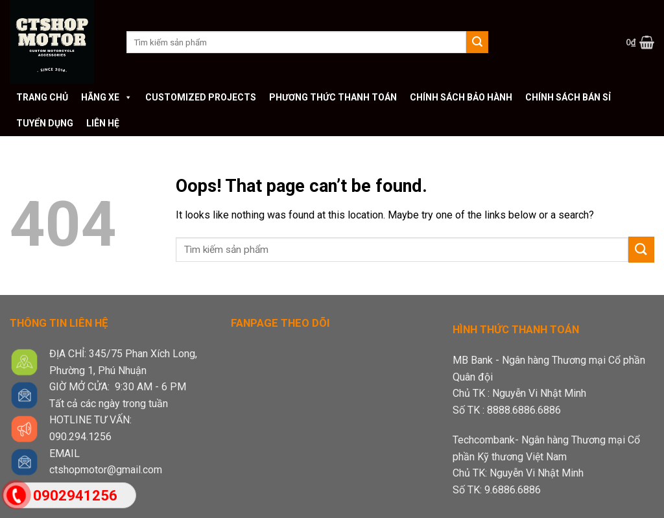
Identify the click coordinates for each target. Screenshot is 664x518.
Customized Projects (200, 97)
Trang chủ (42, 97)
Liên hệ (102, 123)
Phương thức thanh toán (333, 97)
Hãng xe (106, 97)
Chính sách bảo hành (461, 97)
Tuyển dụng (44, 123)
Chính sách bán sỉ (568, 97)
